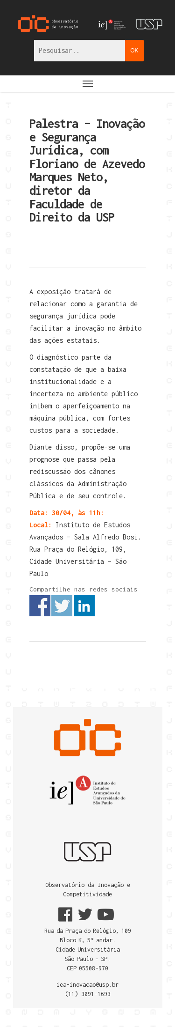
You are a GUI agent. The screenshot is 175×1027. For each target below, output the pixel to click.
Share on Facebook (39, 605)
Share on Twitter (61, 605)
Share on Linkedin (84, 605)
